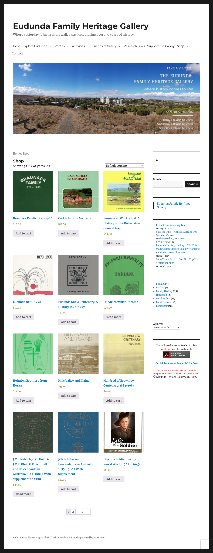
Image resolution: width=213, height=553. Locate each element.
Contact (17, 53)
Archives (158, 323)
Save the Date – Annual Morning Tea (176, 231)
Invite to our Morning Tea (170, 225)
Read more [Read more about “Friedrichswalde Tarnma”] (113, 317)
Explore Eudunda (35, 46)
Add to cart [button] (23, 233)
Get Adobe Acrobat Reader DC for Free (176, 363)
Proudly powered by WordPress (88, 537)
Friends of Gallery (104, 46)
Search (157, 179)
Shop (180, 46)
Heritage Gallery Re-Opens (171, 238)
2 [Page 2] (73, 511)
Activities (78, 46)
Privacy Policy (60, 537)
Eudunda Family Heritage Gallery (81, 26)
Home (16, 46)
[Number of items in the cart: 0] (157, 159)
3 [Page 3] (78, 511)
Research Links (134, 46)
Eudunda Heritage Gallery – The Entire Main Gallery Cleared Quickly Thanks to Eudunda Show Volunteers (178, 249)
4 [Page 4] (82, 511)
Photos (60, 46)
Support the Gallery (161, 46)
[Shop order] (124, 165)
